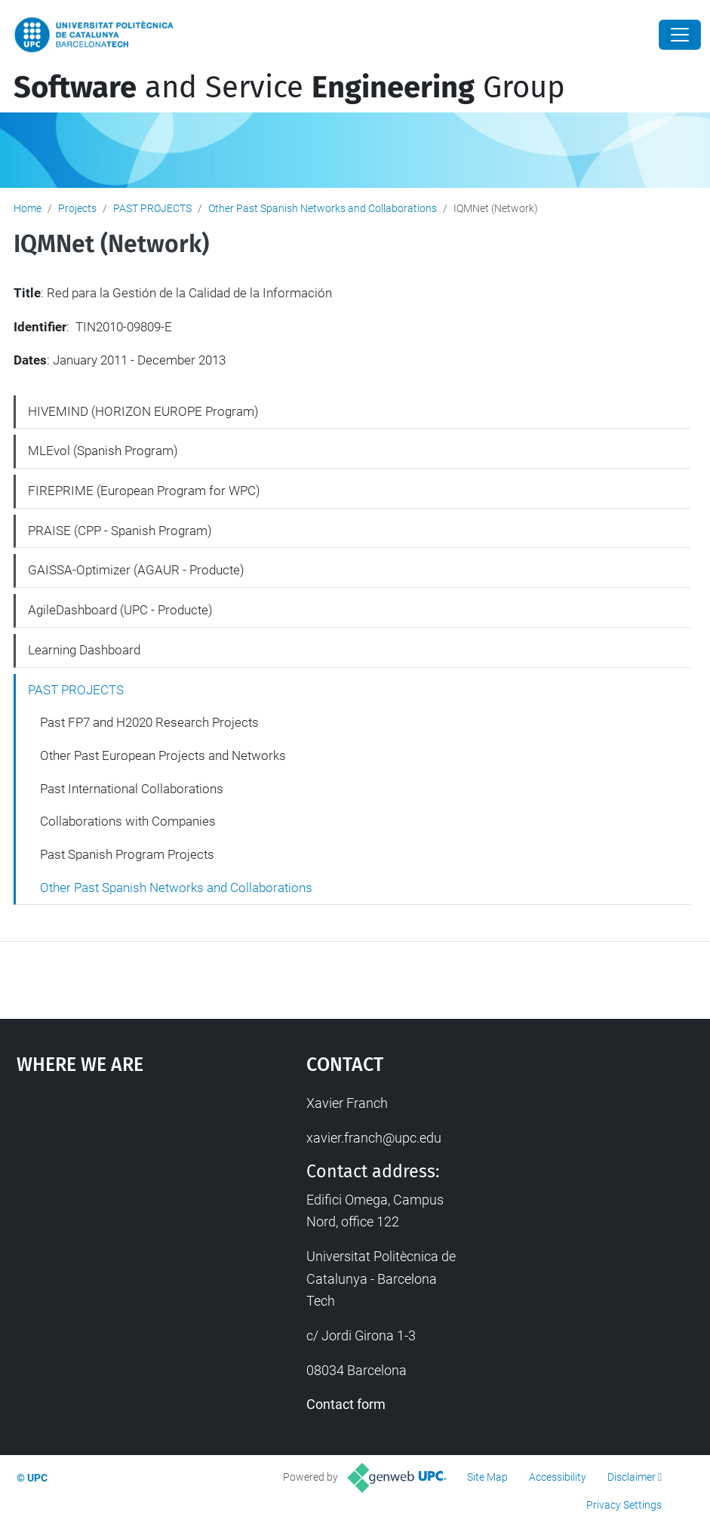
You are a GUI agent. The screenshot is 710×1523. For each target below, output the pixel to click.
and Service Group (289, 87)
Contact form (346, 1404)
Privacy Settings (624, 1505)
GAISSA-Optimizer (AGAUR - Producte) (136, 569)
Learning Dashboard (84, 649)
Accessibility (557, 1477)
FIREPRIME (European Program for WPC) (144, 490)
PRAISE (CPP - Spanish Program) (120, 530)
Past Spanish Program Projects (127, 854)
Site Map (487, 1477)
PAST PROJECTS (152, 208)
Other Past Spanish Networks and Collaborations (322, 208)
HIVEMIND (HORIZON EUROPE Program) (143, 411)
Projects (77, 208)
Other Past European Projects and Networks (163, 755)
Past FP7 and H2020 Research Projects (149, 722)
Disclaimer (631, 1477)
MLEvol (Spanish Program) (103, 450)
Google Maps (123, 1205)
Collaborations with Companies (128, 821)
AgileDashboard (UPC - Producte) (120, 609)
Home (27, 208)
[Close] (680, 35)
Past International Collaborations (131, 788)
